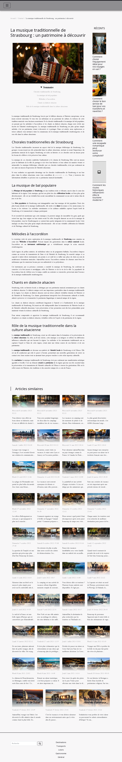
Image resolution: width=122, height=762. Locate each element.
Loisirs (61, 750)
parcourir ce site (61, 175)
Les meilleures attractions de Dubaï (28, 700)
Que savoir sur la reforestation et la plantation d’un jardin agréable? (49, 635)
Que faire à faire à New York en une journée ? (49, 602)
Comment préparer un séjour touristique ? (49, 667)
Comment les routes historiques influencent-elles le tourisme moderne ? (99, 192)
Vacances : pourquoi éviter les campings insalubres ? (74, 404)
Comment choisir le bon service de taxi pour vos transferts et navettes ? (99, 105)
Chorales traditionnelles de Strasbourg (47, 91)
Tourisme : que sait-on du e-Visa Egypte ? (74, 501)
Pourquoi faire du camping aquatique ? (49, 570)
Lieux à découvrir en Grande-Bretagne (61, 700)
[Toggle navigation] (7, 5)
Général (20, 18)
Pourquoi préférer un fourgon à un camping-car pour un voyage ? (24, 635)
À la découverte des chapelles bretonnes (99, 666)
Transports (61, 746)
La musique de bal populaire (47, 95)
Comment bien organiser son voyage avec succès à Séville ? (49, 503)
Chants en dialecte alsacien (47, 102)
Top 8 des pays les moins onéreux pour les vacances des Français (49, 471)
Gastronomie (61, 753)
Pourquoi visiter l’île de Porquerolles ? (74, 570)
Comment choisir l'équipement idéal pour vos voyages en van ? (99, 63)
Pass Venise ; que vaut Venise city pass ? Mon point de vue (74, 667)
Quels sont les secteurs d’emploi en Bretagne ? (24, 536)
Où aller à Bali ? (24, 400)
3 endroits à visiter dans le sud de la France (24, 602)
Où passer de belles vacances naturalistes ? (49, 403)
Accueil (13, 18)
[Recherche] (23, 743)
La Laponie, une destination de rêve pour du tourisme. (99, 571)
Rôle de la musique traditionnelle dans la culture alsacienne (47, 106)
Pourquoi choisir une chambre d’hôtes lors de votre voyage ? (24, 571)
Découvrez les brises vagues (99, 600)
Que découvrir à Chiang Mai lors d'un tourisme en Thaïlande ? (74, 603)
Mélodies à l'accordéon (47, 99)
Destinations (61, 742)
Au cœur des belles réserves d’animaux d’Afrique (95, 702)
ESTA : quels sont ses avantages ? (99, 632)
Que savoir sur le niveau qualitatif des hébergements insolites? (24, 503)
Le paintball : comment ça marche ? (74, 470)
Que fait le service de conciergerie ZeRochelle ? (76, 537)
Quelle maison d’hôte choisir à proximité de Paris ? (99, 537)
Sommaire (48, 87)
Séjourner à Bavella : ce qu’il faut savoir (74, 634)
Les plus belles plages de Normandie (24, 470)
